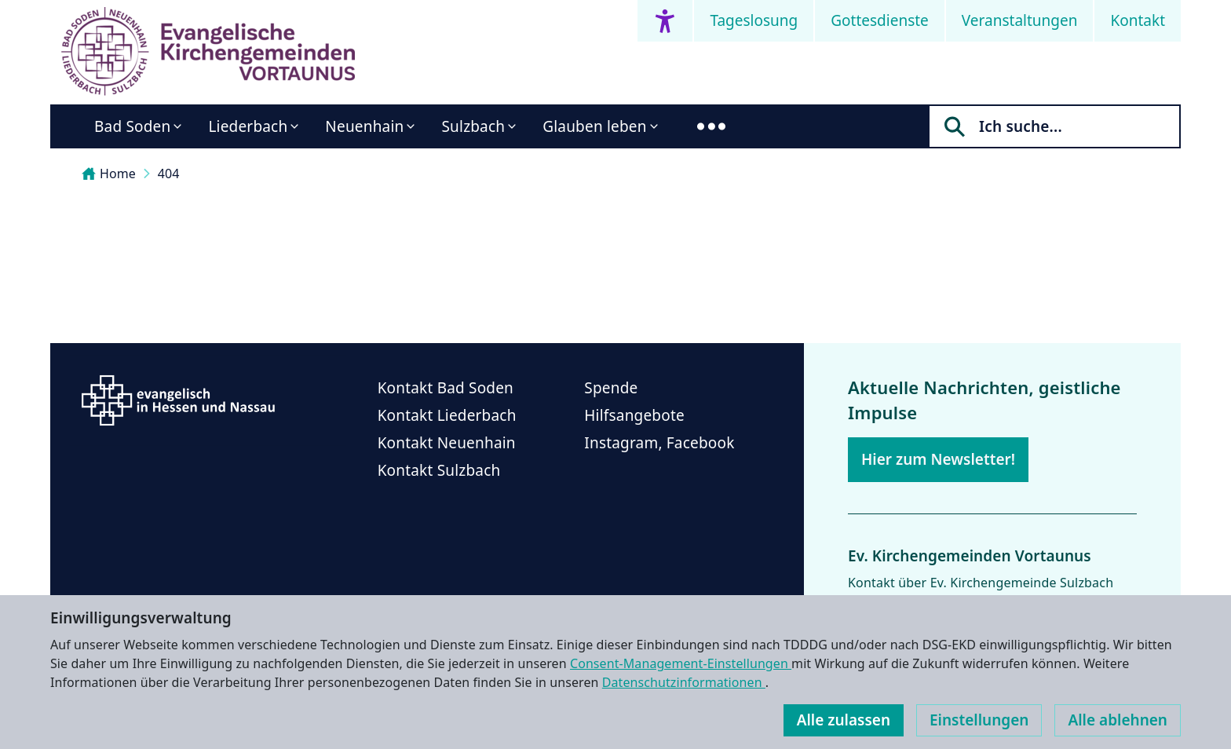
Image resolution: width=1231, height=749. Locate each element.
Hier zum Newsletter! (938, 459)
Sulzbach (473, 126)
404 (169, 173)
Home (109, 173)
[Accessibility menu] (664, 21)
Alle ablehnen (1117, 720)
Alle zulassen (843, 720)
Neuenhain (364, 126)
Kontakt (1137, 20)
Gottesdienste (880, 20)
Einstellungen (979, 720)
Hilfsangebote (634, 415)
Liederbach (247, 126)
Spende (610, 388)
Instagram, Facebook (659, 443)
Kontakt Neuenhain (447, 443)
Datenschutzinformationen (683, 682)
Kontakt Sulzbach (439, 470)
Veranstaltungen (1020, 20)
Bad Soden (132, 126)
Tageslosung (754, 20)
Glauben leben (594, 126)
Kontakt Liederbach (447, 415)
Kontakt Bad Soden (445, 388)
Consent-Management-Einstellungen (680, 663)
